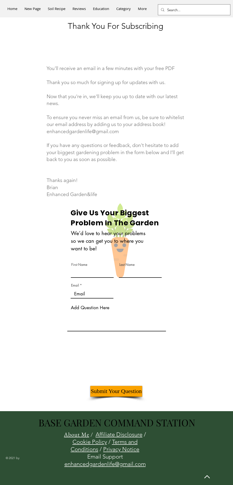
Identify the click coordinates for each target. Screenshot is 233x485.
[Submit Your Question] (116, 391)
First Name (79, 264)
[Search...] (193, 10)
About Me (76, 434)
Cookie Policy (90, 441)
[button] (123, 8)
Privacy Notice (121, 449)
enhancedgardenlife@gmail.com (83, 131)
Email (75, 285)
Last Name (127, 264)
